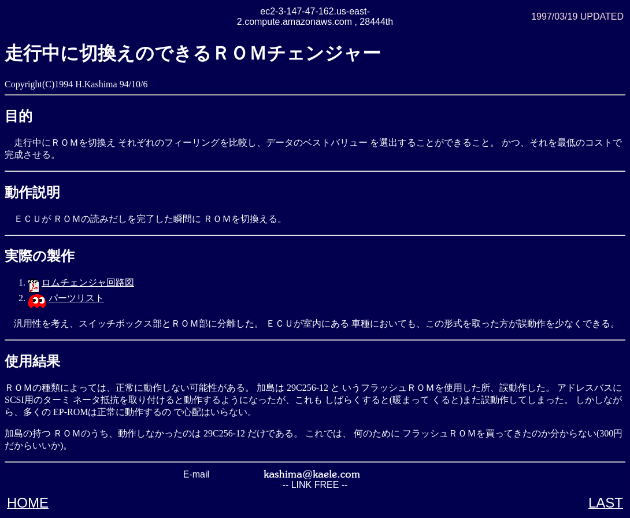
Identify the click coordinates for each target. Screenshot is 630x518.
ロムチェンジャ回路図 (88, 282)
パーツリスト (76, 298)
